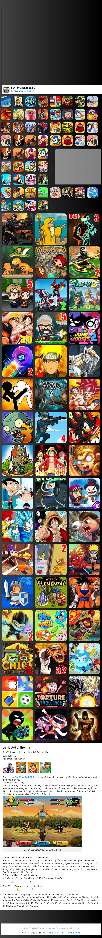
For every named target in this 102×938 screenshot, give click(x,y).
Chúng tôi (27, 928)
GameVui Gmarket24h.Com (14, 752)
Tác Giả (76, 928)
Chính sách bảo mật (40, 928)
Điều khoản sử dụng (57, 928)
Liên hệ (69, 928)
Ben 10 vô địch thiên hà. (38, 752)
